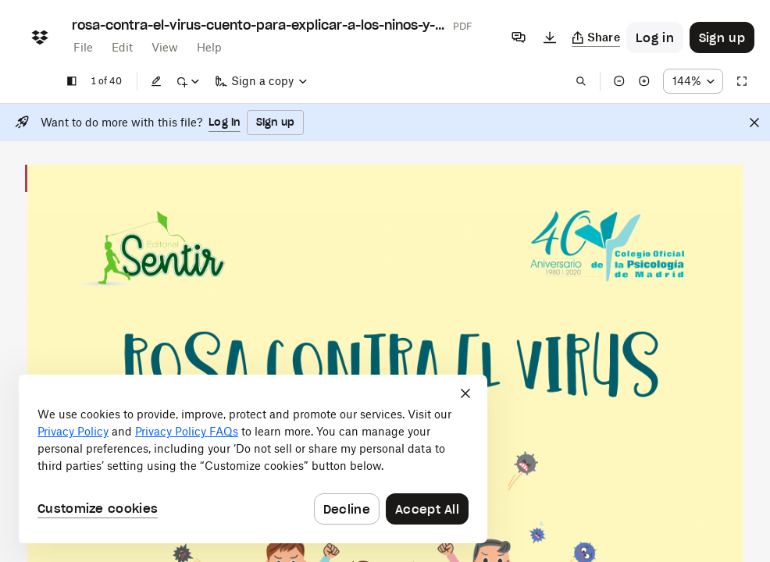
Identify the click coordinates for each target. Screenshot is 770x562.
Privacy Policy (73, 431)
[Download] (549, 37)
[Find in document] (581, 81)
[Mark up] (187, 81)
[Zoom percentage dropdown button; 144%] (693, 81)
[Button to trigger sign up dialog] (722, 37)
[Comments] (518, 37)
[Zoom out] (619, 81)
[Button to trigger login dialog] (654, 37)
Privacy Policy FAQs (186, 431)
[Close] (754, 122)
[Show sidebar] (71, 81)
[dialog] (253, 459)
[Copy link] (596, 37)
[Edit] (156, 81)
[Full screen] (741, 81)
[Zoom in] (644, 81)
